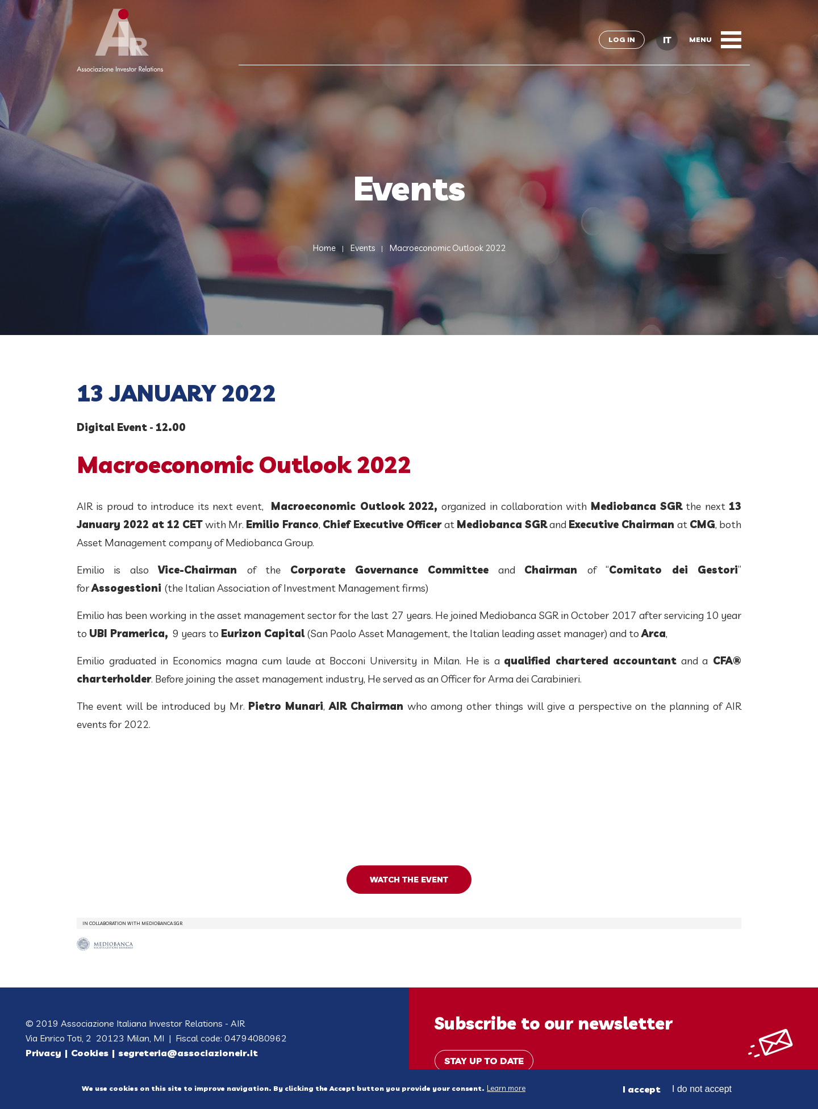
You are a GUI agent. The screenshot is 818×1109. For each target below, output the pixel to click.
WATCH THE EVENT (409, 879)
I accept (642, 1089)
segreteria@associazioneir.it (188, 1052)
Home (324, 247)
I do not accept (702, 1089)
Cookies (89, 1052)
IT (667, 39)
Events (362, 247)
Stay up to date (484, 1060)
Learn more (506, 1088)
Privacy (43, 1052)
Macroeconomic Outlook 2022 (448, 247)
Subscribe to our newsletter (554, 1023)
